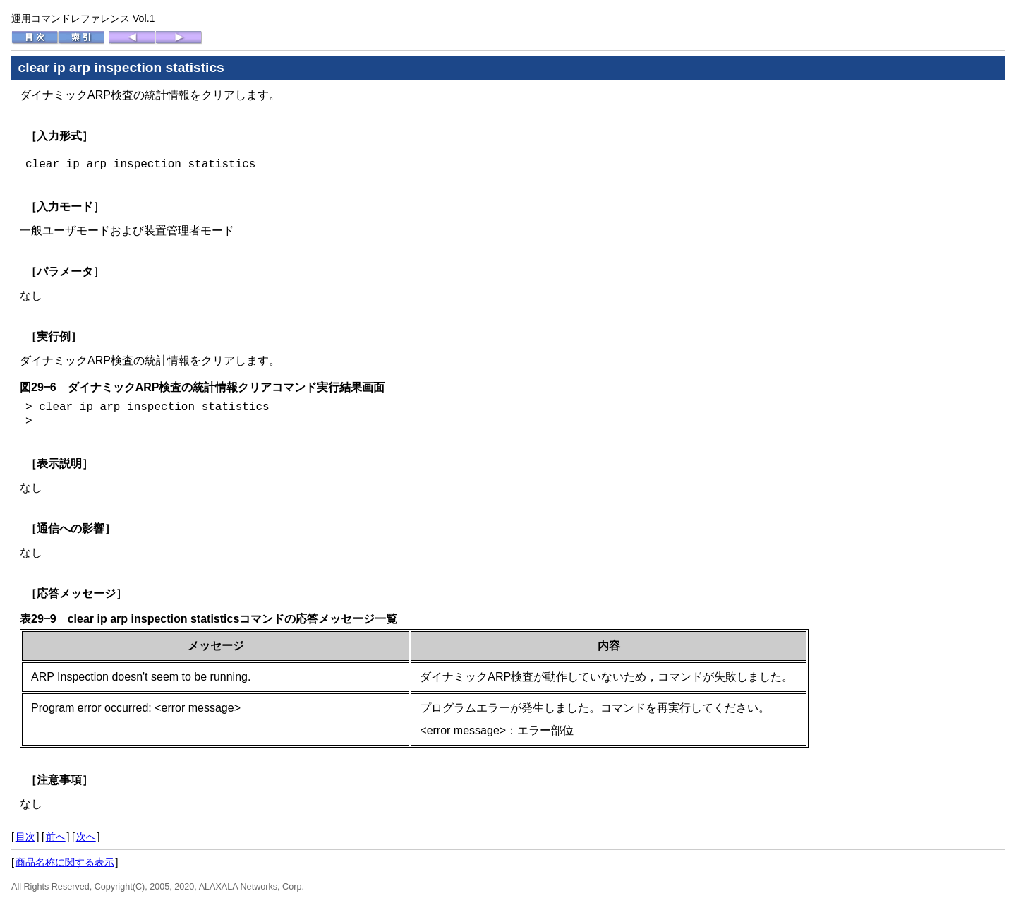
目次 (25, 836)
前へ (56, 836)
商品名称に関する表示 (65, 862)
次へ (86, 836)
